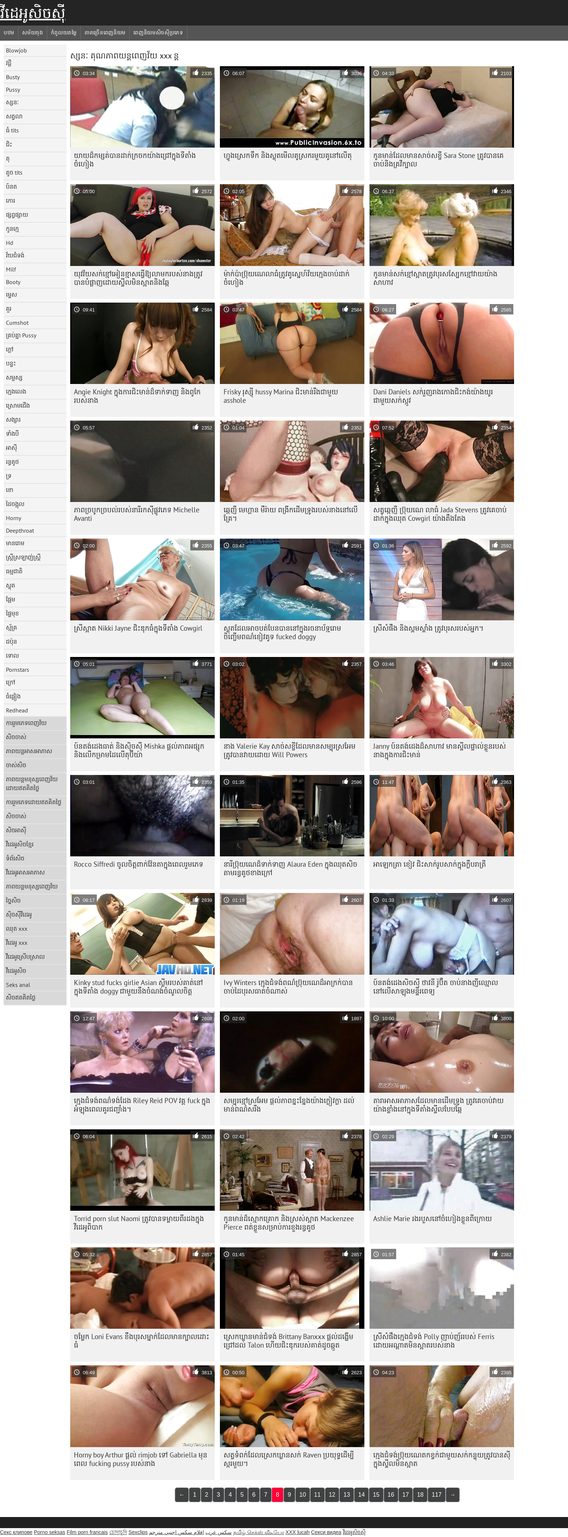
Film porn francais (87, 1532)
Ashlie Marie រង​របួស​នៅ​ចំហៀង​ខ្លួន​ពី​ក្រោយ (432, 1218)
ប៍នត (11, 186)
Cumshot (17, 322)
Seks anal (18, 984)
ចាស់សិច (16, 765)
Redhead (17, 710)
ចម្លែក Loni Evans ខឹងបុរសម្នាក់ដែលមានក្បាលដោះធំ (141, 1340)
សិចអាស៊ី (16, 830)
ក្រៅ (10, 682)
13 (346, 1495)
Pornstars (17, 669)
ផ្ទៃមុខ (12, 613)
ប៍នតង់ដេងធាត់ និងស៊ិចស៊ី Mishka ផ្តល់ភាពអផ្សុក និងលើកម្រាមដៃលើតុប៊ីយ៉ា (139, 750)
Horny (13, 518)
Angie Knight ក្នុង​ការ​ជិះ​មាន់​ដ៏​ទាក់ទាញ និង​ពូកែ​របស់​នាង (137, 396)
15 (376, 1495)
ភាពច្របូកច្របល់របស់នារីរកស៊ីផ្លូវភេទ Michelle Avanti (137, 514)
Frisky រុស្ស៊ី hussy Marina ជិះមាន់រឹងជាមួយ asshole (281, 396)
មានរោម (15, 543)
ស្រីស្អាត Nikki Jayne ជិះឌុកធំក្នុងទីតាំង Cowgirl (138, 628)
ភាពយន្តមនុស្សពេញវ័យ (32, 886)
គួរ (8, 308)
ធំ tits (12, 130)
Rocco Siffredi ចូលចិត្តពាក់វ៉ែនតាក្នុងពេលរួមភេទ (138, 864)
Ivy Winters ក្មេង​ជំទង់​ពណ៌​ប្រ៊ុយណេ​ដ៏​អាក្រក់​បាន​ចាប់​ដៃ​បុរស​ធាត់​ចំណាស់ (288, 986)
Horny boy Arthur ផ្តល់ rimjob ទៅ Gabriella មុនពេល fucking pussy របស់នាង (140, 1459)
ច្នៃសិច (13, 900)
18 (420, 1495)
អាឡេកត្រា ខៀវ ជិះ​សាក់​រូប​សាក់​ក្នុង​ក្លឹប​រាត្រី (429, 864)
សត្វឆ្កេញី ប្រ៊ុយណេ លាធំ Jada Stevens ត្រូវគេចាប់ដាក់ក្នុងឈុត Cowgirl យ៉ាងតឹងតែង (440, 514)
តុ (8, 158)
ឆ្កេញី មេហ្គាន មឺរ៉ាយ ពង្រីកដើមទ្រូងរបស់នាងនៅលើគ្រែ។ (291, 514)
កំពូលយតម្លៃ (64, 32)
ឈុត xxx (16, 928)
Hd (9, 242)
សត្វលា (14, 116)
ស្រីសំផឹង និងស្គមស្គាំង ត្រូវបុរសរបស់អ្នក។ (428, 628)
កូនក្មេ (12, 228)
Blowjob (16, 50)
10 (302, 1495)
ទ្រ (8, 475)
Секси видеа (326, 1532)
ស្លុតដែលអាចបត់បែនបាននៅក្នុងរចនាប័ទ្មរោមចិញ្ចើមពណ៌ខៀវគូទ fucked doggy (282, 632)
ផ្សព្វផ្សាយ (17, 214)
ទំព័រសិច (15, 858)
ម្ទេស (11, 294)
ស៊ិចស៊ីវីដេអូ (19, 914)
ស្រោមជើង (18, 405)
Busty (13, 77)
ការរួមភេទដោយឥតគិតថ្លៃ (33, 802)
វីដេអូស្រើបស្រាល (25, 956)
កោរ (10, 200)
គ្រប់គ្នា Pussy (21, 335)
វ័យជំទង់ (15, 255)
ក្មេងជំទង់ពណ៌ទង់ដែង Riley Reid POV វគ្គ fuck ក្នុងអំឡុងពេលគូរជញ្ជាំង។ (142, 1104)
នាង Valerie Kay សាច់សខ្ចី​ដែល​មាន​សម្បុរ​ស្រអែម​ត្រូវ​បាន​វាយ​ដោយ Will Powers (290, 750)
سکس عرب (218, 1532)
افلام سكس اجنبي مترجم (176, 1532)
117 (437, 1495)
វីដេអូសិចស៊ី (32, 13)
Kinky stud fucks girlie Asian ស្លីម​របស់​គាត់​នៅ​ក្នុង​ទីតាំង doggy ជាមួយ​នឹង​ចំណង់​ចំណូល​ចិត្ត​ (138, 986)
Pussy (13, 89)
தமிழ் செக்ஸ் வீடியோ (258, 1532)
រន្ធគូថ (12, 461)
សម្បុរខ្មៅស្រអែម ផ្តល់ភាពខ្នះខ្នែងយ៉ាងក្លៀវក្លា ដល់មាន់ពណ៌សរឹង (289, 1104)
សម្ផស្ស (14, 377)
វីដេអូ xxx (16, 942)
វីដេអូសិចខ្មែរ (20, 844)
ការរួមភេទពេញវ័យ (26, 723)
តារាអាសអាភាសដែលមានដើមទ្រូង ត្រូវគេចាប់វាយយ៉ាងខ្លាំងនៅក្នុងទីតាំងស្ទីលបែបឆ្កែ (438, 1104)
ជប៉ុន (11, 641)
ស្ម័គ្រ (11, 627)
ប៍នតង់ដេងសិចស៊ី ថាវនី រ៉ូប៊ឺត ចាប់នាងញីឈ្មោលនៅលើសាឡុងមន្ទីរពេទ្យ (435, 986)
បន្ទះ (11, 363)
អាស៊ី (11, 447)
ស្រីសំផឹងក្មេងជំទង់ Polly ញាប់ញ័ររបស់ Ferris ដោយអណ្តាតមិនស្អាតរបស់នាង (433, 1340)
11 (317, 1495)
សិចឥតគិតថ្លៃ (20, 997)
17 (405, 1495)
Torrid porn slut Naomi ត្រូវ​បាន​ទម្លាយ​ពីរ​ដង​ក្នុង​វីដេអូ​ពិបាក (139, 1222)
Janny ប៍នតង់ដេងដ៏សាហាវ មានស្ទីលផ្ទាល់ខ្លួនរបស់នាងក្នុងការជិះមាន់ (439, 750)
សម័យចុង (32, 32)
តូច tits (14, 172)
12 (332, 1495)
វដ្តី (8, 63)
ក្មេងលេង (16, 391)
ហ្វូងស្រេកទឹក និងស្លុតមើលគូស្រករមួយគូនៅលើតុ (288, 155)
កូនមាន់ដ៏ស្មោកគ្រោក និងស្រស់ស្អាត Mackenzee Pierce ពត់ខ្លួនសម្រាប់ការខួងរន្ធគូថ (289, 1222)
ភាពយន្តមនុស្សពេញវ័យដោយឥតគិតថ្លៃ (32, 783)
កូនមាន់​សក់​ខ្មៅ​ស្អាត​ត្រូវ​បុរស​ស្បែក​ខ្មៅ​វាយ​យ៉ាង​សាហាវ (435, 278)
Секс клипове (16, 1532)
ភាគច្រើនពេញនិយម (105, 32)
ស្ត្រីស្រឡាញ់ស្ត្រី (23, 557)
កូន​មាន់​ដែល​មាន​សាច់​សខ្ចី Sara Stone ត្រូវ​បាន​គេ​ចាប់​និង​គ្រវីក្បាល (438, 159)
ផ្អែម (10, 599)
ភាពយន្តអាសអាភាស (29, 751)
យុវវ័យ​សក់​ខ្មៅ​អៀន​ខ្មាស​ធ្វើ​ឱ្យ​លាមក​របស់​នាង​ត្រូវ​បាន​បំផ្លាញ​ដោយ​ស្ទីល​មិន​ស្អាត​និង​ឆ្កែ (138, 278)
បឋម (9, 32)
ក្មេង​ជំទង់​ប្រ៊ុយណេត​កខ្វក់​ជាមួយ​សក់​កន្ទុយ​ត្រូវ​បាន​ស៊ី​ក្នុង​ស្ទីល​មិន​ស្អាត (441, 1459)
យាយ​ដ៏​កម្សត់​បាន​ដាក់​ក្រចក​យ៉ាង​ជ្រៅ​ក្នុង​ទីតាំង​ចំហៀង (135, 159)
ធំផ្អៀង (13, 696)
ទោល (12, 655)
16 (391, 1495)
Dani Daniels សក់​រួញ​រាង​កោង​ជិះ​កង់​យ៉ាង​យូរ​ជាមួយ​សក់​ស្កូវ (433, 396)
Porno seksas (49, 1532)
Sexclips (137, 1532)
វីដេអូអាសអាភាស (25, 872)
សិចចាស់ (16, 737)
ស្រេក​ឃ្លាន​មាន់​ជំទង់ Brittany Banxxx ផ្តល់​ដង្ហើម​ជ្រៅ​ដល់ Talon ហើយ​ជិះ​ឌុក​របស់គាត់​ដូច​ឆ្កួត (288, 1340)
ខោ (9, 489)
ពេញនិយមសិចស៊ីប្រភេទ (158, 32)
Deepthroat (20, 530)
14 (361, 1495)
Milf (11, 269)
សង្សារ (13, 419)
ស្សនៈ (12, 102)
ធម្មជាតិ (14, 571)
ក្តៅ (9, 349)
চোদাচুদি (118, 1532)
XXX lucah (297, 1532)
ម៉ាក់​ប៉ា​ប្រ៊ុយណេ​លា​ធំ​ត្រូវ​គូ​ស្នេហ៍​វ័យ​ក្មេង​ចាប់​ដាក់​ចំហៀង (287, 278)
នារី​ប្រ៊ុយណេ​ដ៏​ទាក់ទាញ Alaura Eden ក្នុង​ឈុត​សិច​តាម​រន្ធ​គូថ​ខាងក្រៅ (290, 868)
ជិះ (9, 144)
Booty (13, 282)
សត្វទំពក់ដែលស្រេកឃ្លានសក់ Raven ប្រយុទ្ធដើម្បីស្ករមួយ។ (289, 1459)
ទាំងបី (12, 433)
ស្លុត (10, 585)
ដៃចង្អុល (15, 504)
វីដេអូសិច (16, 970)
